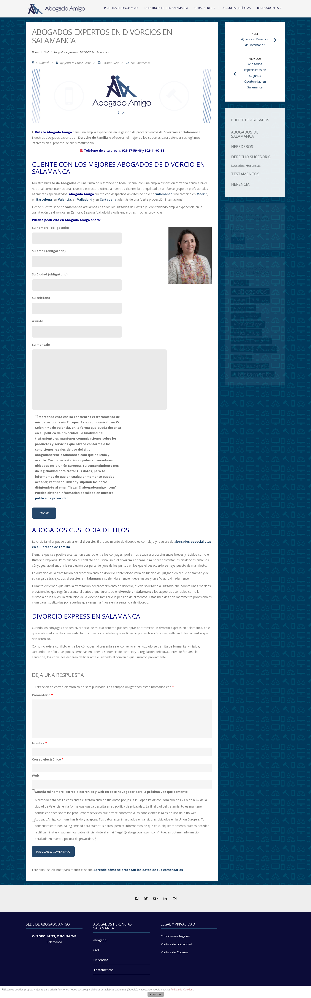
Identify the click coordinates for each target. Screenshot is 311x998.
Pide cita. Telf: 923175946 (121, 8)
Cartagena (108, 199)
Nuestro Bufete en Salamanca (166, 8)
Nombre (39, 743)
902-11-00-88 (154, 150)
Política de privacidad (176, 944)
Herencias (100, 960)
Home (35, 52)
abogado (99, 940)
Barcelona (44, 199)
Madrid (202, 194)
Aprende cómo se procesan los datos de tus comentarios (138, 870)
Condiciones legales (175, 936)
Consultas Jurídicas (236, 8)
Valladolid (84, 199)
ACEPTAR (155, 994)
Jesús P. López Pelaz (77, 63)
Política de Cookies (175, 952)
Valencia (64, 199)
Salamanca (54, 942)
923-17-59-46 (131, 150)
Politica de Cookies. (181, 989)
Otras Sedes (204, 8)
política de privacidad (51, 498)
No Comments (140, 63)
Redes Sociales (269, 8)
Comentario (42, 695)
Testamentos (103, 970)
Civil (46, 52)
